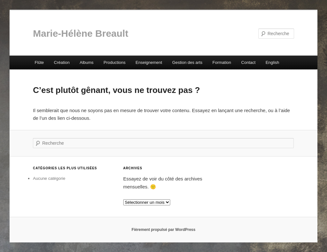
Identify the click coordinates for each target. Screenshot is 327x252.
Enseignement (149, 62)
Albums (86, 62)
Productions (114, 62)
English (272, 62)
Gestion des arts (187, 62)
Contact (248, 62)
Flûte (39, 62)
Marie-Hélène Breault (80, 33)
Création (62, 62)
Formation (221, 62)
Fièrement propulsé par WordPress (163, 229)
